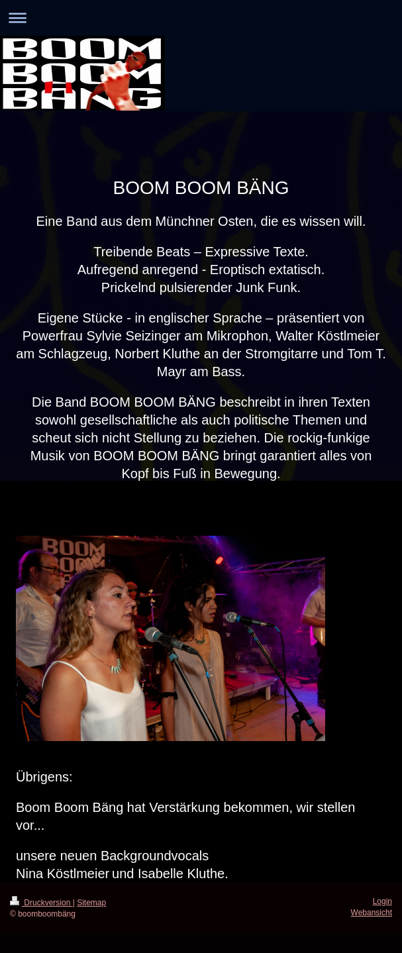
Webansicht (371, 912)
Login (382, 901)
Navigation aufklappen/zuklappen (201, 17)
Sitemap (91, 902)
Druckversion (41, 902)
